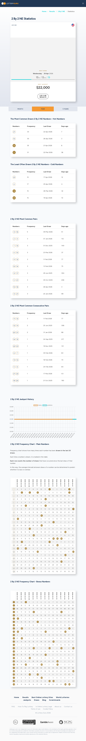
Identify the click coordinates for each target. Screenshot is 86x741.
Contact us (68, 706)
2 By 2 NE (61, 11)
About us (58, 706)
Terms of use (35, 709)
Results (52, 11)
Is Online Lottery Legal (44, 706)
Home (44, 11)
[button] (83, 3)
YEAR (43, 109)
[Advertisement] (43, 53)
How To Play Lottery (25, 706)
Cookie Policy (48, 709)
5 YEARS (66, 109)
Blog (44, 700)
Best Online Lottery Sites (42, 697)
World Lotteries (62, 697)
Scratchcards (54, 700)
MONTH (20, 109)
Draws (36, 700)
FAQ (13, 706)
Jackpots (27, 700)
